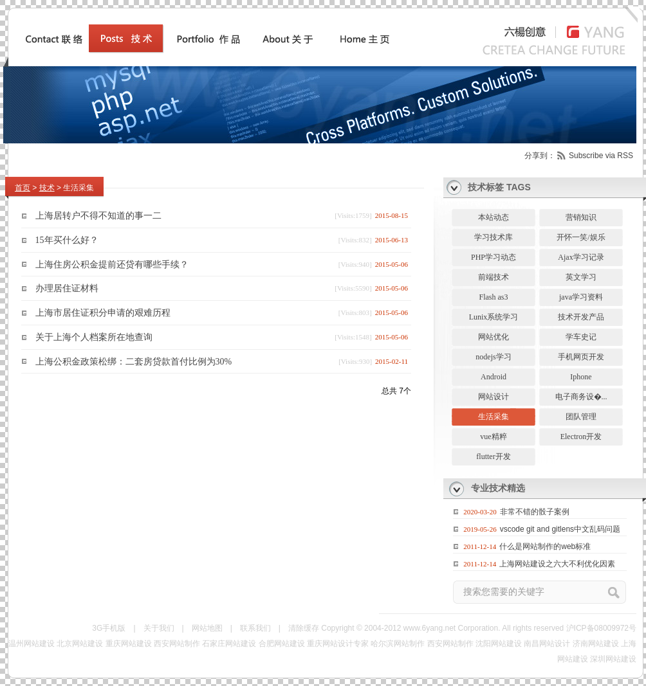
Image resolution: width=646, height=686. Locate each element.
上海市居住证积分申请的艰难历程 (103, 313)
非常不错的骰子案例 (534, 511)
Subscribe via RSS (601, 155)
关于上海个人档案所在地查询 (93, 337)
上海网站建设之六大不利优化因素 (557, 563)
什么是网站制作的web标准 (545, 546)
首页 (22, 187)
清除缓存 (303, 628)
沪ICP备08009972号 (601, 628)
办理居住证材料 (66, 288)
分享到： (539, 155)
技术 (47, 187)
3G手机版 (108, 628)
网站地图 (207, 628)
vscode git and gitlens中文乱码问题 (560, 529)
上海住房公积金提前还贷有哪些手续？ (112, 264)
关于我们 (158, 628)
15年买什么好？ (66, 240)
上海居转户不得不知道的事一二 (98, 216)
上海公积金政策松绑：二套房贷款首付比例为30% (133, 361)
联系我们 (255, 628)
